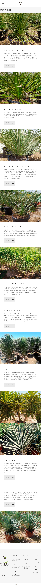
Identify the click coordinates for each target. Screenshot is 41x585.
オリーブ (26, 567)
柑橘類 (26, 558)
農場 (36, 558)
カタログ (9, 12)
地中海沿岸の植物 (26, 566)
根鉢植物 (26, 568)
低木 (26, 563)
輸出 (36, 569)
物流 (36, 566)
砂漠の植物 (26, 564)
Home (2, 12)
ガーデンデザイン (36, 565)
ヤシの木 (26, 559)
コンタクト (36, 572)
